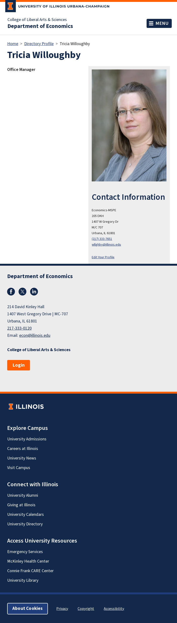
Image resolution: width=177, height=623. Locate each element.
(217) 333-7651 (102, 238)
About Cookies (27, 608)
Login (18, 365)
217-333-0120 (19, 328)
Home (12, 44)
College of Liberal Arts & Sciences (37, 20)
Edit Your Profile (103, 257)
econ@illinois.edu (34, 335)
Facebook (11, 291)
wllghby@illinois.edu (106, 244)
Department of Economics (40, 26)
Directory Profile (39, 44)
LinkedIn (34, 291)
